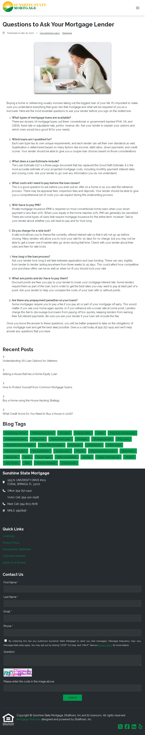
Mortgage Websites (29, 719)
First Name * (11, 582)
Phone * (8, 626)
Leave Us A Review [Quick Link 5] (14, 562)
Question (9, 651)
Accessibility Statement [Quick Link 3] (17, 549)
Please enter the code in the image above (29, 681)
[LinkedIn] (134, 727)
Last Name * (11, 596)
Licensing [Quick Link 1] (8, 536)
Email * (8, 611)
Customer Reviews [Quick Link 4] (14, 555)
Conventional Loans (50, 33)
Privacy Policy (105, 645)
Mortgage (67, 33)
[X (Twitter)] (120, 727)
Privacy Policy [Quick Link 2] (11, 542)
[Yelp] (140, 727)
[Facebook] (127, 727)
